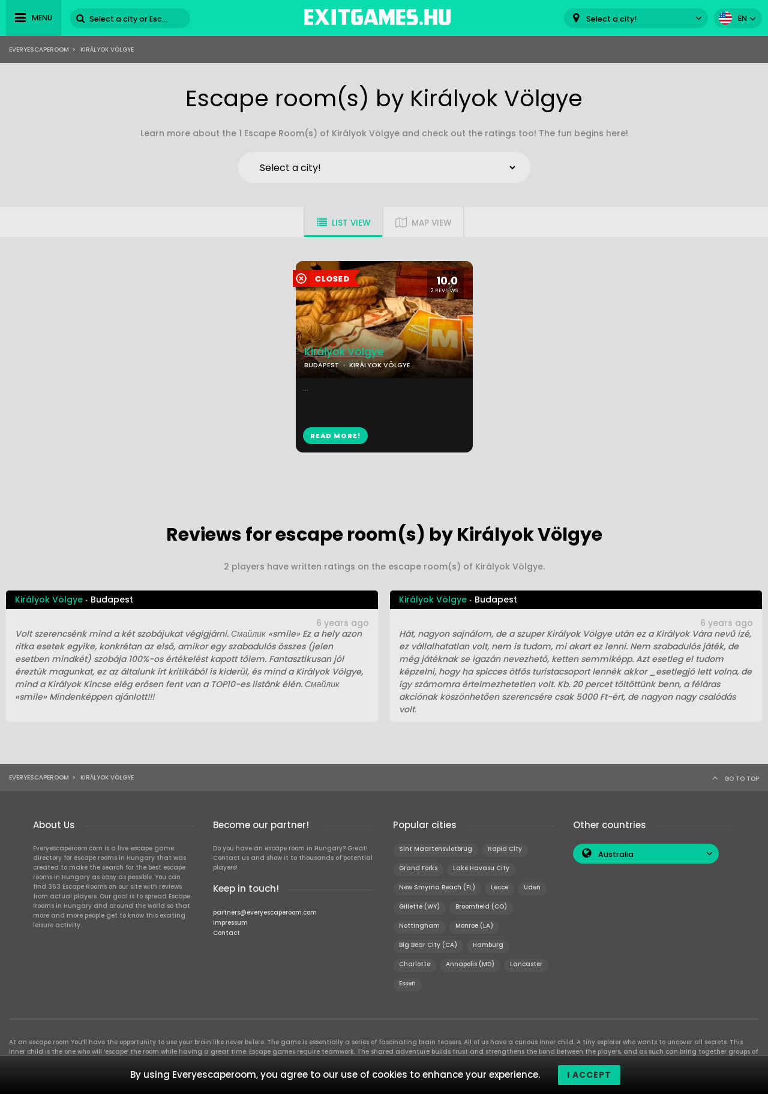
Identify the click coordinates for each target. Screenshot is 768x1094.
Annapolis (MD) (470, 964)
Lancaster (526, 964)
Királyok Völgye (344, 352)
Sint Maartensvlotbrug (435, 848)
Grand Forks (418, 868)
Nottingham (419, 925)
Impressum (230, 922)
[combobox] (636, 18)
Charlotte (414, 964)
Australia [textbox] (616, 854)
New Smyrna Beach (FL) (437, 887)
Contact (226, 932)
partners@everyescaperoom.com (265, 912)
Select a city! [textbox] (611, 19)
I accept (589, 1075)
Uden (532, 887)
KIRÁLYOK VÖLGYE (379, 365)
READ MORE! (335, 435)
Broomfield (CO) (481, 906)
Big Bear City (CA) (428, 944)
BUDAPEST (321, 365)
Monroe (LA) (474, 925)
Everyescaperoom (39, 49)
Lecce (499, 887)
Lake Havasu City (481, 868)
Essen (407, 983)
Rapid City (505, 848)
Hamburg (488, 944)
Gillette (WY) (419, 906)
